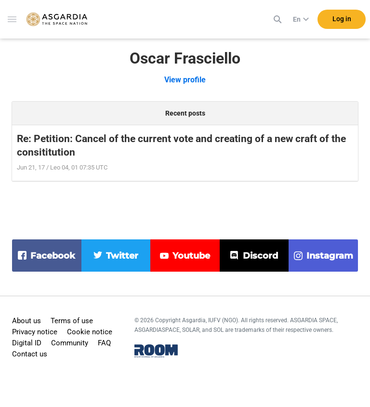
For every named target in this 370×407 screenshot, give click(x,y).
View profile (185, 79)
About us (26, 320)
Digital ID (26, 343)
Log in (341, 19)
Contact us (29, 354)
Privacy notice (34, 332)
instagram (329, 255)
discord (260, 255)
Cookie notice (89, 332)
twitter (122, 255)
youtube (191, 255)
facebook (52, 255)
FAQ (104, 343)
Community (69, 343)
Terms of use (72, 320)
